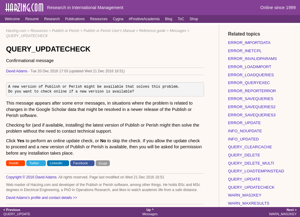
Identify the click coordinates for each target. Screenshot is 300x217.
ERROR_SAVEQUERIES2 (252, 107)
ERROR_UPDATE (244, 123)
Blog (168, 19)
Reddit (13, 163)
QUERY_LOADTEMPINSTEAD (256, 171)
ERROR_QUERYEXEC (249, 82)
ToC (181, 19)
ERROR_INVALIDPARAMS (252, 58)
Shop (194, 19)
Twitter (34, 163)
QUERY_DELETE (244, 155)
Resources (98, 19)
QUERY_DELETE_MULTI (251, 163)
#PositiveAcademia (144, 19)
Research (51, 19)
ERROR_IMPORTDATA (249, 42)
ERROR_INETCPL (245, 51)
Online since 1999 (278, 7)
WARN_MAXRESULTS (248, 203)
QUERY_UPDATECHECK (27, 36)
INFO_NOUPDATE (245, 131)
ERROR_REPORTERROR (252, 91)
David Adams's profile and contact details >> (41, 198)
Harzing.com (16, 31)
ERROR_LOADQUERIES (251, 75)
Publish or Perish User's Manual (109, 31)
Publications (75, 19)
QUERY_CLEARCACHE (250, 147)
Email (103, 163)
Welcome (12, 19)
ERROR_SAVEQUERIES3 (252, 115)
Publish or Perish (65, 31)
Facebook (80, 163)
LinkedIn (56, 163)
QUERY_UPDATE (244, 179)
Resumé (32, 19)
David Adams (16, 71)
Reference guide (152, 31)
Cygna (118, 19)
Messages (178, 31)
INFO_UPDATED (243, 139)
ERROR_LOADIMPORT (249, 66)
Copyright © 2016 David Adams (31, 177)
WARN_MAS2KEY (244, 195)
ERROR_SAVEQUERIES (250, 98)
